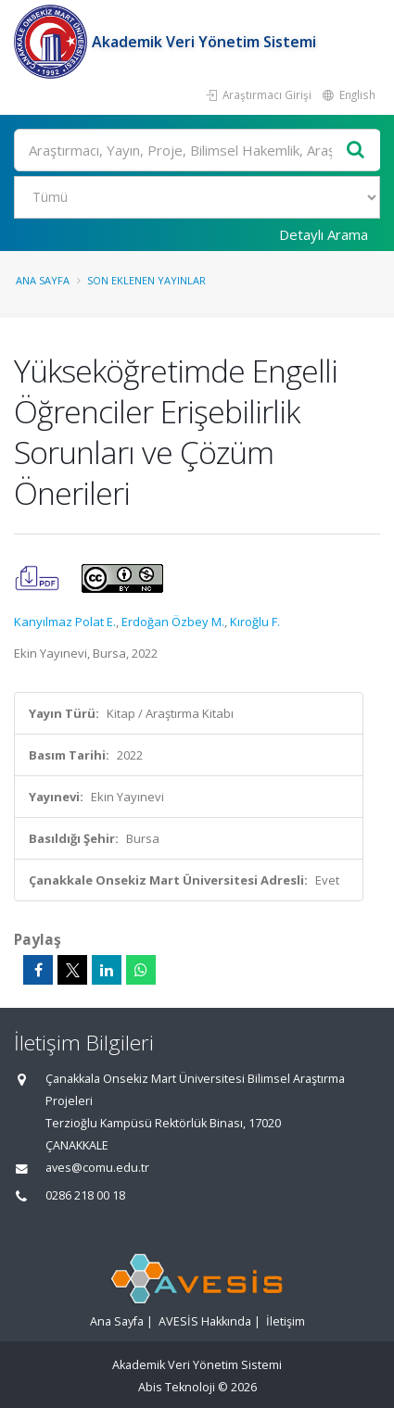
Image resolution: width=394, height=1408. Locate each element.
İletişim (285, 1321)
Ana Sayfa (43, 280)
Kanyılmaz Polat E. (65, 621)
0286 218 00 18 (85, 1195)
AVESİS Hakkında (205, 1321)
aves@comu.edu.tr (97, 1167)
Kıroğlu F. (255, 621)
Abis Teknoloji (176, 1387)
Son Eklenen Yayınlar (146, 280)
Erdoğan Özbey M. (172, 621)
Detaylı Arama (323, 234)
